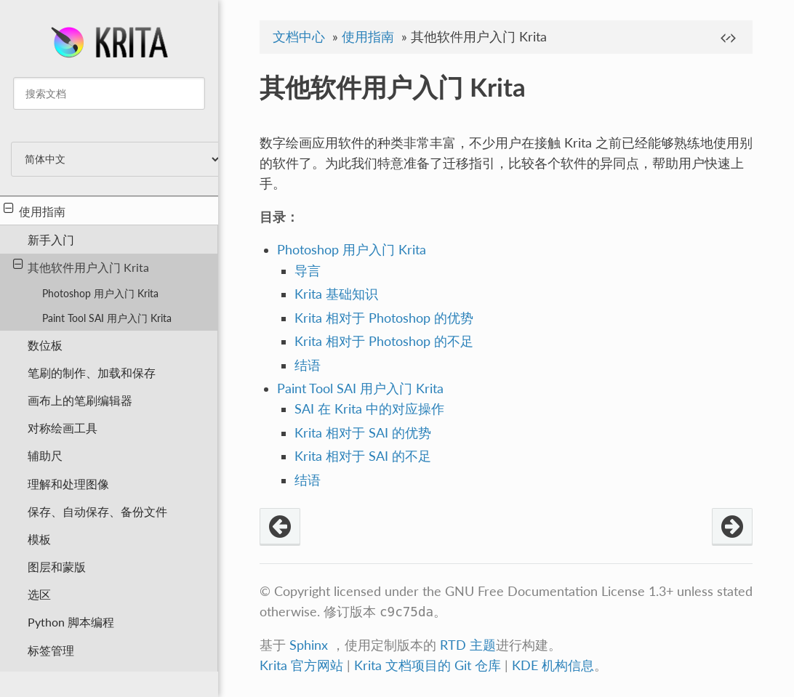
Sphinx (308, 645)
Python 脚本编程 (71, 622)
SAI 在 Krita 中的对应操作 (369, 408)
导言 (307, 270)
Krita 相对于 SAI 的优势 (362, 432)
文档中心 (299, 36)
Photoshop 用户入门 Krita (100, 293)
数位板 (45, 345)
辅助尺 (45, 455)
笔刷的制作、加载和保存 (92, 372)
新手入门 (51, 239)
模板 (39, 539)
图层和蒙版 (57, 566)
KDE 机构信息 (553, 665)
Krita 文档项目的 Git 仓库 (429, 665)
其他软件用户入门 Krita (81, 266)
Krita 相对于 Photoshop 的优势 (383, 318)
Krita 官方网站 (301, 665)
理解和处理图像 (68, 484)
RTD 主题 (468, 645)
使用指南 (34, 210)
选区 (39, 594)
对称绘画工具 (62, 428)
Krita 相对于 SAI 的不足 (362, 456)
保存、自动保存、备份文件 (97, 511)
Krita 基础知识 (336, 294)
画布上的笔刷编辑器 (80, 400)
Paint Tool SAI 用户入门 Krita (107, 318)
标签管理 (51, 650)
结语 (307, 365)
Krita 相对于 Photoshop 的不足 (383, 341)
